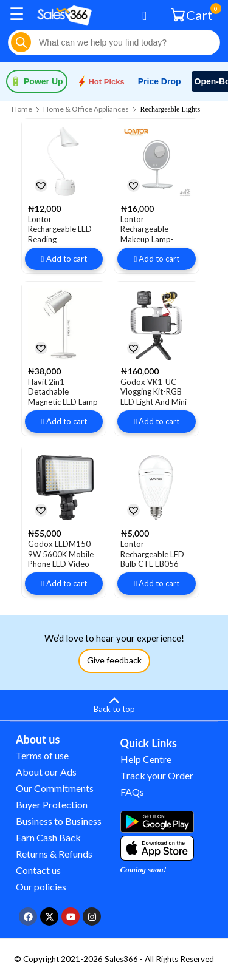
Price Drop (159, 81)
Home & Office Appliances (86, 108)
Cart (193, 14)
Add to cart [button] (66, 258)
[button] (41, 185)
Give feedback (114, 660)
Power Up (36, 81)
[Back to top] (114, 703)
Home (22, 108)
